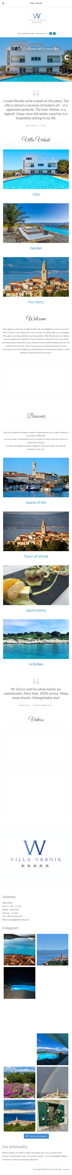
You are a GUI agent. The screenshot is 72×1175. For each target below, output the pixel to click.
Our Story (36, 302)
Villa (36, 194)
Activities (36, 664)
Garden (36, 248)
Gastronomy (36, 610)
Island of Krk (36, 502)
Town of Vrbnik (36, 556)
